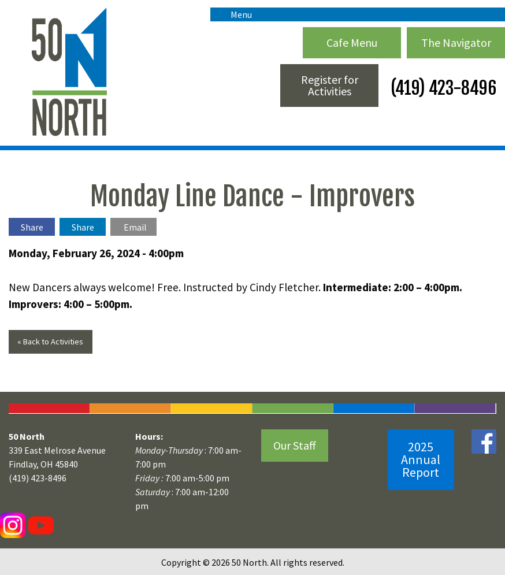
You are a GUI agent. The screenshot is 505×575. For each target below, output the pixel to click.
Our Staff (294, 445)
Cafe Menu (351, 42)
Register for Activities (329, 85)
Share (32, 227)
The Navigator (456, 42)
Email (135, 227)
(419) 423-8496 (441, 88)
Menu (235, 14)
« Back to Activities (50, 341)
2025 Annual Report (420, 459)
